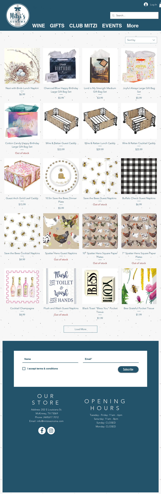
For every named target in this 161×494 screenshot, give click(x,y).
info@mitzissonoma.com (50, 421)
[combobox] (141, 40)
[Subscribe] (128, 369)
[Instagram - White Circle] (51, 430)
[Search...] (134, 15)
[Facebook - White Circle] (42, 430)
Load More (80, 329)
